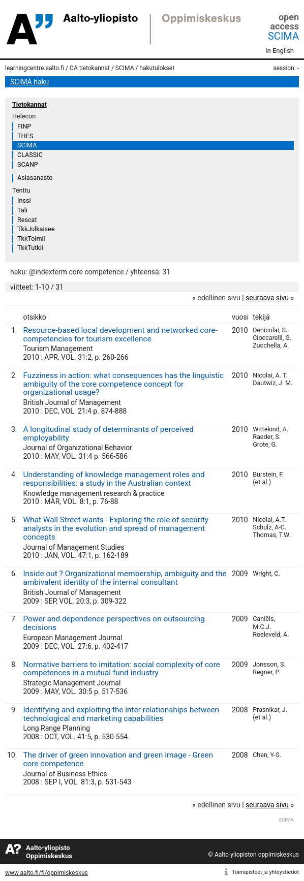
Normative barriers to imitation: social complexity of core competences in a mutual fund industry (121, 669)
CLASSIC (30, 155)
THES (25, 136)
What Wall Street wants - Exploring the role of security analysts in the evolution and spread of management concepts (115, 528)
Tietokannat (29, 104)
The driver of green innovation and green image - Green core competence (118, 759)
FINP (24, 126)
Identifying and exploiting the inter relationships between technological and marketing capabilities (121, 714)
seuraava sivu (267, 298)
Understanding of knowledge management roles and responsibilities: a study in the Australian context (113, 479)
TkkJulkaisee (35, 229)
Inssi (24, 200)
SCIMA (283, 36)
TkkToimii (31, 238)
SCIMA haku (29, 82)
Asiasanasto (34, 177)
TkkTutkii (30, 247)
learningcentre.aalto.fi (34, 68)
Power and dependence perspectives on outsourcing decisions (114, 623)
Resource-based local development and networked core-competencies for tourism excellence (120, 334)
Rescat (27, 220)
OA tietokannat (90, 68)
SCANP (27, 164)
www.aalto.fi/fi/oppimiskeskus (46, 872)
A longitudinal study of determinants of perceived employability (108, 434)
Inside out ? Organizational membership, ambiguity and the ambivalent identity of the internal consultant (124, 578)
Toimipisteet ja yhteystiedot (265, 872)
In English (279, 50)
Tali (22, 210)
